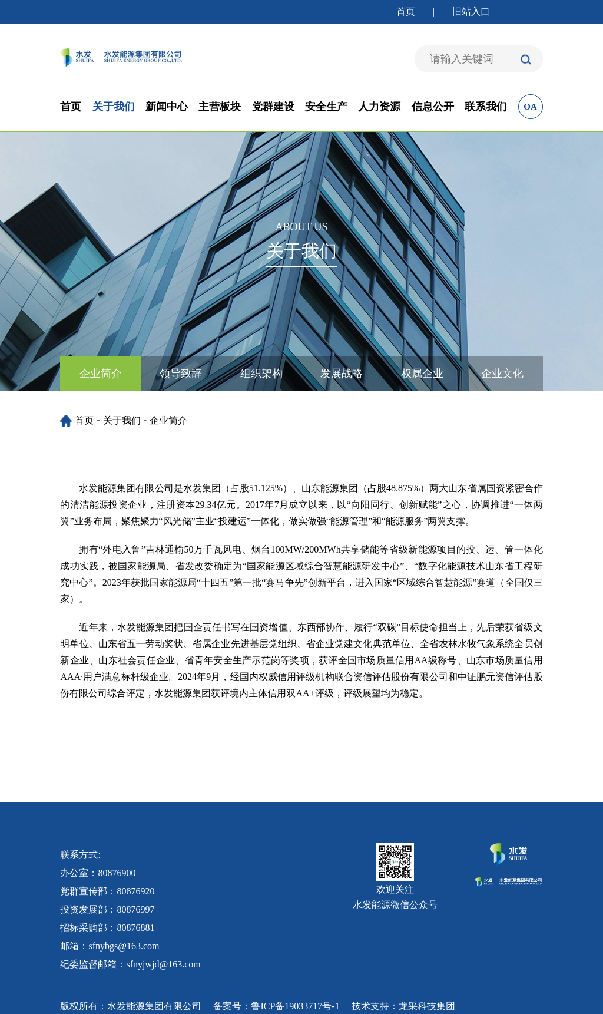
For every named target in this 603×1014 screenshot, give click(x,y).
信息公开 (433, 107)
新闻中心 (166, 107)
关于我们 (113, 107)
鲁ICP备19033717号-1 (295, 1006)
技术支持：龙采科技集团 (403, 1006)
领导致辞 (181, 373)
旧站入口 (471, 11)
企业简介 (100, 373)
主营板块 (219, 107)
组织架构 (261, 373)
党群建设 (273, 107)
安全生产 (326, 107)
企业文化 (502, 373)
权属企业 (422, 373)
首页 (405, 11)
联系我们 (486, 107)
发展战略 (341, 373)
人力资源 (379, 107)
